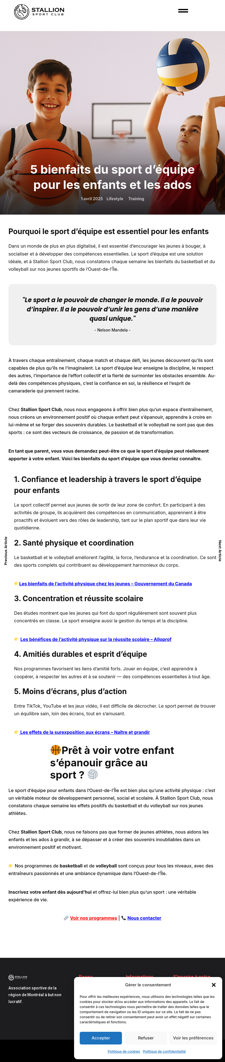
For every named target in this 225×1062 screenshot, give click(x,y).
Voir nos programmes (93, 918)
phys (80, 583)
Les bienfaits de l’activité (46, 583)
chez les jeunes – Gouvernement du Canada (143, 583)
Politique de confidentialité (164, 1051)
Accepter (101, 1038)
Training (136, 198)
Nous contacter (144, 918)
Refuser (146, 1038)
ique (90, 583)
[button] (214, 985)
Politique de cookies (124, 1051)
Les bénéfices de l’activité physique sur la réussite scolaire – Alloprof (95, 639)
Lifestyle (115, 198)
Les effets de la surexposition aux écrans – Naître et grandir (84, 732)
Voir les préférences (193, 1038)
